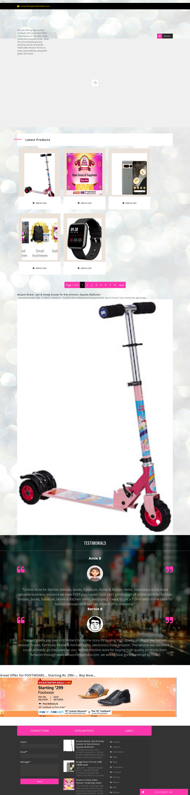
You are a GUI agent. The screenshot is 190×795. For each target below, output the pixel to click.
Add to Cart (35, 173)
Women (104, 771)
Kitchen (104, 760)
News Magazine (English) (153, 756)
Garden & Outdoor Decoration (156, 732)
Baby (103, 735)
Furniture (128, 18)
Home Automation (151, 736)
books (103, 776)
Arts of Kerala (148, 763)
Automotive (106, 730)
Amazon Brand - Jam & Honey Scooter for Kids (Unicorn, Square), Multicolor (56, 265)
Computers (148, 18)
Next (121, 255)
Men (103, 765)
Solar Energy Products (152, 740)
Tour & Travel (148, 753)
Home (53, 18)
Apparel (81, 18)
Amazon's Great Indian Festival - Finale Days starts (79, 764)
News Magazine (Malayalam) (155, 760)
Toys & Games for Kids (152, 729)
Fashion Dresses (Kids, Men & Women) (153, 724)
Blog (66, 18)
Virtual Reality (148, 743)
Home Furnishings (104, 18)
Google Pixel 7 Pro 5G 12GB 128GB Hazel (79, 745)
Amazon (105, 720)
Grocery (104, 755)
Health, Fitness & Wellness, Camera (152, 748)
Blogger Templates (80, 788)
